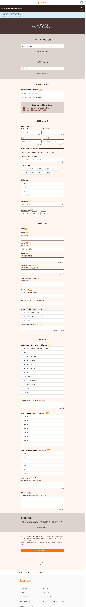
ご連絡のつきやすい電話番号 (30, 278)
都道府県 (24, 243)
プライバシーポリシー (42, 527)
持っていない (27, 320)
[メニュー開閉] (81, 8)
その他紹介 (26, 388)
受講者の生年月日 (27, 210)
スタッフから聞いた (29, 360)
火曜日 (25, 420)
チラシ (25, 372)
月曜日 (25, 416)
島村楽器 (20, 572)
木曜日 (25, 428)
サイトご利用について (25, 601)
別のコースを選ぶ (42, 74)
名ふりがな (46, 138)
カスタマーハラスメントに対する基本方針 (53, 601)
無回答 (25, 195)
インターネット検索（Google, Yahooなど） (36, 348)
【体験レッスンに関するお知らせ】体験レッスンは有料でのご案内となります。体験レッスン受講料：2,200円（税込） (13, 14)
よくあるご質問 (23, 588)
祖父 (39, 169)
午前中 (25, 454)
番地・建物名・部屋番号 (29, 265)
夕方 (24, 462)
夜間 (24, 466)
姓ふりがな (24, 138)
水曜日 (25, 424)
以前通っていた (27, 392)
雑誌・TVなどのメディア (30, 380)
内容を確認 (42, 550)
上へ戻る (42, 564)
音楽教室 (27, 572)
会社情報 (22, 592)
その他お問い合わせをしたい (32, 97)
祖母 (47, 169)
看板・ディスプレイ (29, 376)
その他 (46, 173)
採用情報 (45, 588)
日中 (24, 458)
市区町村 (24, 253)
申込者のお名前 (26, 156)
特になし (25, 444)
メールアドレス (26, 290)
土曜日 (25, 436)
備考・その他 (26, 493)
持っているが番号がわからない (32, 316)
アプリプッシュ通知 (29, 356)
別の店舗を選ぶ (42, 51)
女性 (24, 187)
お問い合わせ (46, 592)
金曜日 (25, 432)
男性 (24, 183)
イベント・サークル (29, 364)
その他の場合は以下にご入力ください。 (33, 401)
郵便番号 (24, 233)
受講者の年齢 (26, 201)
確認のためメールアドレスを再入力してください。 (34, 300)
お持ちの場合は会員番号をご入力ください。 (32, 324)
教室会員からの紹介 (29, 384)
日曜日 (25, 440)
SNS (24, 352)
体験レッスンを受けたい (30, 93)
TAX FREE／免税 (24, 597)
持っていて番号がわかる (30, 312)
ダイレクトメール (28, 368)
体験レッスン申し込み (36, 572)
